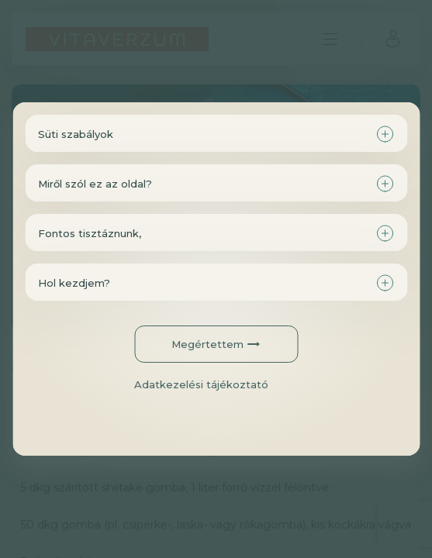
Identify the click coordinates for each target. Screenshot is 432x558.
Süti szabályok (75, 134)
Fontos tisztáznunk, (89, 233)
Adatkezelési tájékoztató (201, 384)
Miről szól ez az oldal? (95, 183)
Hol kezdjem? (74, 283)
